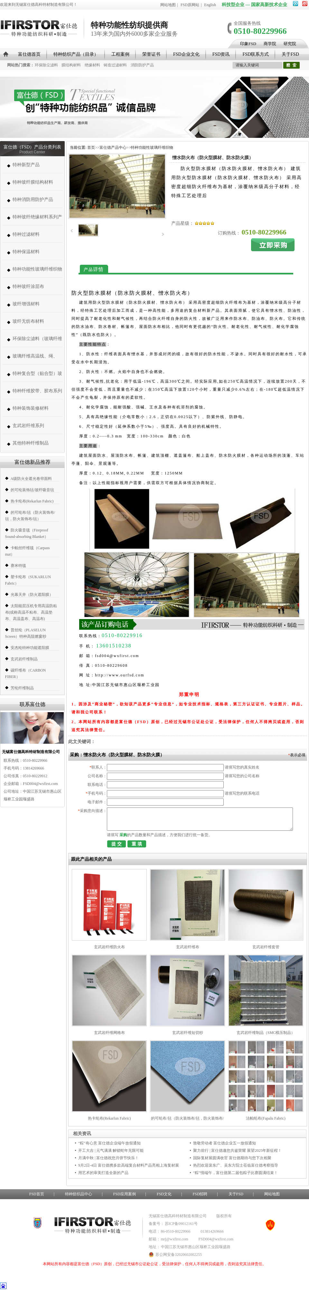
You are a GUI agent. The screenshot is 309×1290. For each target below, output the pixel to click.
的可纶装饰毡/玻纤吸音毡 (32, 490)
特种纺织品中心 (78, 1194)
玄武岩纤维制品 (24, 659)
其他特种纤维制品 (31, 443)
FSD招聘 (199, 1194)
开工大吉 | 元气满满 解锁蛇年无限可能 (111, 1150)
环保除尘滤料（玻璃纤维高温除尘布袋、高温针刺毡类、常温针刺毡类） (37, 342)
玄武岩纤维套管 (265, 947)
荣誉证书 (151, 54)
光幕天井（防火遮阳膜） (32, 594)
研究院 (290, 43)
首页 (91, 147)
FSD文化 (164, 1194)
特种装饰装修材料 (31, 408)
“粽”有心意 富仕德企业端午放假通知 (109, 1143)
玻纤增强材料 (26, 303)
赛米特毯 (18, 565)
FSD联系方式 (255, 54)
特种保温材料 (26, 251)
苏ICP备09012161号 (181, 1223)
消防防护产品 (142, 65)
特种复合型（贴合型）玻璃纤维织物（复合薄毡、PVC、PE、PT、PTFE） (37, 376)
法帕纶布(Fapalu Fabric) (265, 1118)
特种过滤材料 (26, 234)
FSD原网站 (190, 5)
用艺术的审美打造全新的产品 (103, 1173)
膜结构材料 (71, 65)
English (210, 5)
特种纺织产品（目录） (75, 54)
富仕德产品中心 (112, 147)
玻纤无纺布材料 (28, 321)
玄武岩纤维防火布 (109, 947)
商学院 (270, 43)
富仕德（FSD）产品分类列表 (32, 147)
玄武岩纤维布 (187, 947)
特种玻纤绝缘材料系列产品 (37, 220)
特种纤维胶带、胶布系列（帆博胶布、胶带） (37, 394)
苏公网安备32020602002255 (175, 1254)
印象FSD (248, 43)
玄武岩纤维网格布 (109, 1032)
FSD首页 (36, 1194)
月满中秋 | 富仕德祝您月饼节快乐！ (108, 1158)
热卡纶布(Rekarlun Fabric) (32, 501)
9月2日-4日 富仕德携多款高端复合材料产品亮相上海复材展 (128, 1165)
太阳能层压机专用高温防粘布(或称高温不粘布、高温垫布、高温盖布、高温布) (31, 612)
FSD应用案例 (124, 1194)
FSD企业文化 (186, 54)
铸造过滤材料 (115, 65)
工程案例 (120, 54)
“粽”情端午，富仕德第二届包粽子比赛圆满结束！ (235, 1173)
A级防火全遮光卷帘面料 (31, 478)
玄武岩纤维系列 (28, 425)
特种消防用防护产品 (33, 199)
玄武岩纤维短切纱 (187, 1032)
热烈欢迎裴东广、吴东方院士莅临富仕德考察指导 (235, 1165)
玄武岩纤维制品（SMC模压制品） (266, 1032)
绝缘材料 (92, 65)
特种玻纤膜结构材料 (33, 182)
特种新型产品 (26, 164)
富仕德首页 (29, 54)
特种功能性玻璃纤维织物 (37, 269)
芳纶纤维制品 (22, 688)
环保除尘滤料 (46, 65)
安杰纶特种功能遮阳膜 (30, 647)
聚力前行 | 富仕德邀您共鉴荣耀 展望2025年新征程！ (237, 1150)
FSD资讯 (221, 54)
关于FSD (290, 54)
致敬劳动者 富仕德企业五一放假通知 (224, 1143)
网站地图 (168, 5)
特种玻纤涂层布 (28, 286)
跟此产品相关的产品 (91, 859)
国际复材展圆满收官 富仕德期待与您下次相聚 (232, 1158)
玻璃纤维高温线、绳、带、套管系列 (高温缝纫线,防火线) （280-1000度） (36, 359)
